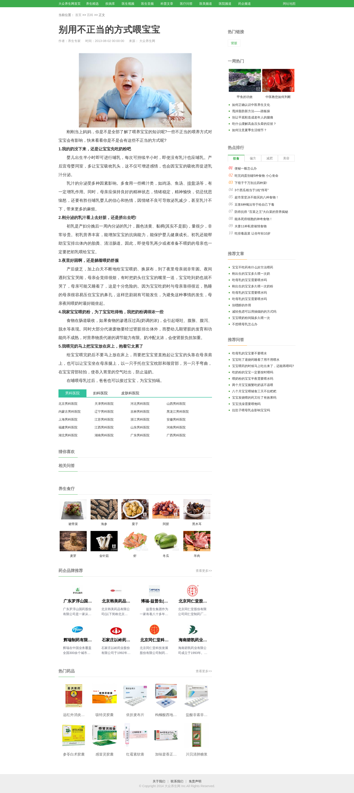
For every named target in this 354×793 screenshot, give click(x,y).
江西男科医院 (104, 427)
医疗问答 (186, 3)
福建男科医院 (67, 427)
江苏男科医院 (104, 419)
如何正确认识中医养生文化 (251, 105)
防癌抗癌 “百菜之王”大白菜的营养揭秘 (261, 212)
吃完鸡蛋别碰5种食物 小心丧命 (256, 175)
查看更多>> (204, 570)
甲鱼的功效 (245, 97)
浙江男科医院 (139, 419)
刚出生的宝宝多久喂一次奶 (251, 273)
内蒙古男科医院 (69, 411)
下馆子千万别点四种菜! (251, 183)
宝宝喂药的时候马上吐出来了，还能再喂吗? (263, 366)
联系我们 (177, 781)
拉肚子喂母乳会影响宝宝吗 (251, 410)
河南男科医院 (176, 427)
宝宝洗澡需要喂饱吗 (246, 404)
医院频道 (225, 3)
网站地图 (289, 3)
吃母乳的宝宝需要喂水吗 (249, 280)
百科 (90, 15)
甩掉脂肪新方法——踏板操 (251, 111)
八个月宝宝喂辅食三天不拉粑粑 (254, 391)
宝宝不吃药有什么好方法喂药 (252, 267)
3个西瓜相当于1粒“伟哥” (252, 190)
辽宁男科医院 (104, 411)
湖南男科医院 (104, 435)
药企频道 (244, 3)
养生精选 (92, 3)
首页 (78, 15)
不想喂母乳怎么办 (244, 324)
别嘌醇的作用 (241, 305)
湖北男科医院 (67, 435)
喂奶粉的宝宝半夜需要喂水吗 (252, 378)
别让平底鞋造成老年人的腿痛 (252, 117)
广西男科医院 (176, 435)
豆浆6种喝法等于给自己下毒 (254, 204)
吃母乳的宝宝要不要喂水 (249, 353)
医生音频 (147, 3)
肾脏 (234, 43)
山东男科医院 (139, 427)
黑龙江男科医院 (178, 411)
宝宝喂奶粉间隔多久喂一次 (251, 318)
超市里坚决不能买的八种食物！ (257, 197)
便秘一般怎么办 (246, 168)
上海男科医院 (67, 419)
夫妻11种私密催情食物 (251, 226)
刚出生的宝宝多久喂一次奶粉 (252, 286)
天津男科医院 (104, 403)
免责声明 (195, 781)
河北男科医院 (139, 403)
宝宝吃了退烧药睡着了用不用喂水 (255, 359)
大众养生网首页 (69, 3)
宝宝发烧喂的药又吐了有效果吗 (254, 397)
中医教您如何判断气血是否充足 (278, 97)
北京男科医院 (67, 403)
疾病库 (110, 3)
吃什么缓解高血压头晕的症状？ (254, 124)
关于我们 (159, 781)
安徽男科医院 (176, 419)
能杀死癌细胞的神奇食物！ (253, 219)
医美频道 (205, 3)
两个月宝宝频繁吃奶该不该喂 (252, 385)
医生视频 (128, 3)
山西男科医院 (176, 403)
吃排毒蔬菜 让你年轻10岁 (252, 233)
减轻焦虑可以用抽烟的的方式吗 (254, 311)
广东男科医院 (139, 435)
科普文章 (167, 3)
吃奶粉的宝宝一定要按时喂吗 (252, 372)
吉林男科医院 (139, 411)
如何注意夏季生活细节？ (249, 130)
